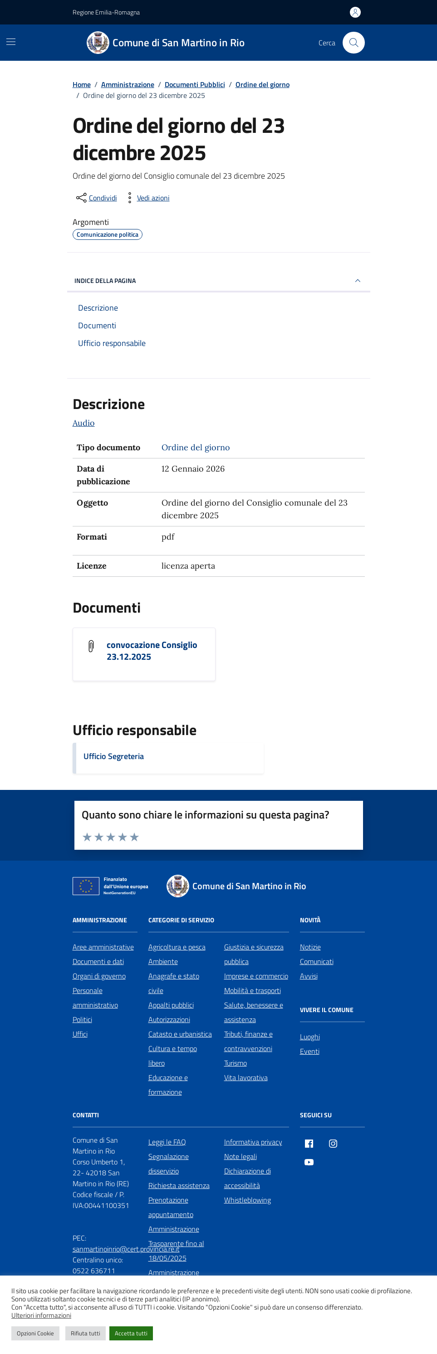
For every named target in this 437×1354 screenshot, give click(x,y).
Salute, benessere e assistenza (253, 1012)
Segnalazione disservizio (168, 1163)
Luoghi (310, 1036)
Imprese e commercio (256, 975)
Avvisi (309, 975)
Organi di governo (99, 975)
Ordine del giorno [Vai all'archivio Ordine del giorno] (196, 447)
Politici (82, 1019)
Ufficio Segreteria (113, 756)
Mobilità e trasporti (252, 990)
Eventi (309, 1051)
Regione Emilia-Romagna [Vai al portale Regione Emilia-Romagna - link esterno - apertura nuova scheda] (106, 12)
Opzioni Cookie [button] (35, 1333)
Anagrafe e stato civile (173, 983)
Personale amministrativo (95, 997)
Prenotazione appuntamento (170, 1207)
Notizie (310, 946)
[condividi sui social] (96, 197)
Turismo (235, 1062)
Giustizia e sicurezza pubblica (254, 954)
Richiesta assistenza (179, 1185)
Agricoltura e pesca (177, 946)
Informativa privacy (253, 1141)
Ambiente (163, 961)
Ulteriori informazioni (41, 1315)
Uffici (80, 1033)
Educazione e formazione (168, 1084)
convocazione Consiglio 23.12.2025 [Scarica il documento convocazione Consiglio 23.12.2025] (152, 650)
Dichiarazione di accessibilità (247, 1178)
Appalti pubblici (171, 1004)
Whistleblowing (247, 1199)
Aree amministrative (103, 946)
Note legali (240, 1156)
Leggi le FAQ (167, 1141)
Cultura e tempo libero (172, 1055)
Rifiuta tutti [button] (85, 1333)
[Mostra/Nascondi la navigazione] (10, 41)
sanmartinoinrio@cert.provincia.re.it (126, 1248)
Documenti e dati (98, 961)
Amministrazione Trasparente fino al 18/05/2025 (176, 1243)
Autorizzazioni (169, 1019)
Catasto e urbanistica (180, 1033)
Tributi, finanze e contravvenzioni (248, 1041)
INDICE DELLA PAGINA (218, 280)
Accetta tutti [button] (131, 1333)
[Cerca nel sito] (353, 43)
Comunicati (317, 961)
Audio (84, 423)
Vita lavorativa (246, 1077)
